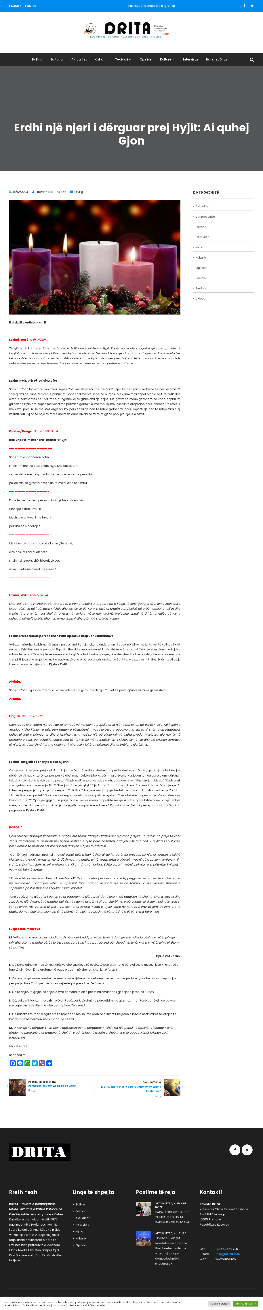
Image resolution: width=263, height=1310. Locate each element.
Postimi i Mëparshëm (52, 1084)
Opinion (146, 59)
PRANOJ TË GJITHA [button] (245, 1303)
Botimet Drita (216, 59)
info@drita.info (228, 1254)
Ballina (37, 59)
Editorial (57, 59)
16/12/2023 (20, 192)
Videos (200, 298)
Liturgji (78, 192)
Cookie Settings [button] (219, 1303)
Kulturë (167, 59)
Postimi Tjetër (137, 1086)
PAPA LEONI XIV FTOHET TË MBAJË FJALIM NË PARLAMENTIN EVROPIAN (172, 1217)
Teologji (123, 59)
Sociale (201, 278)
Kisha (101, 59)
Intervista (190, 59)
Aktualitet (79, 59)
